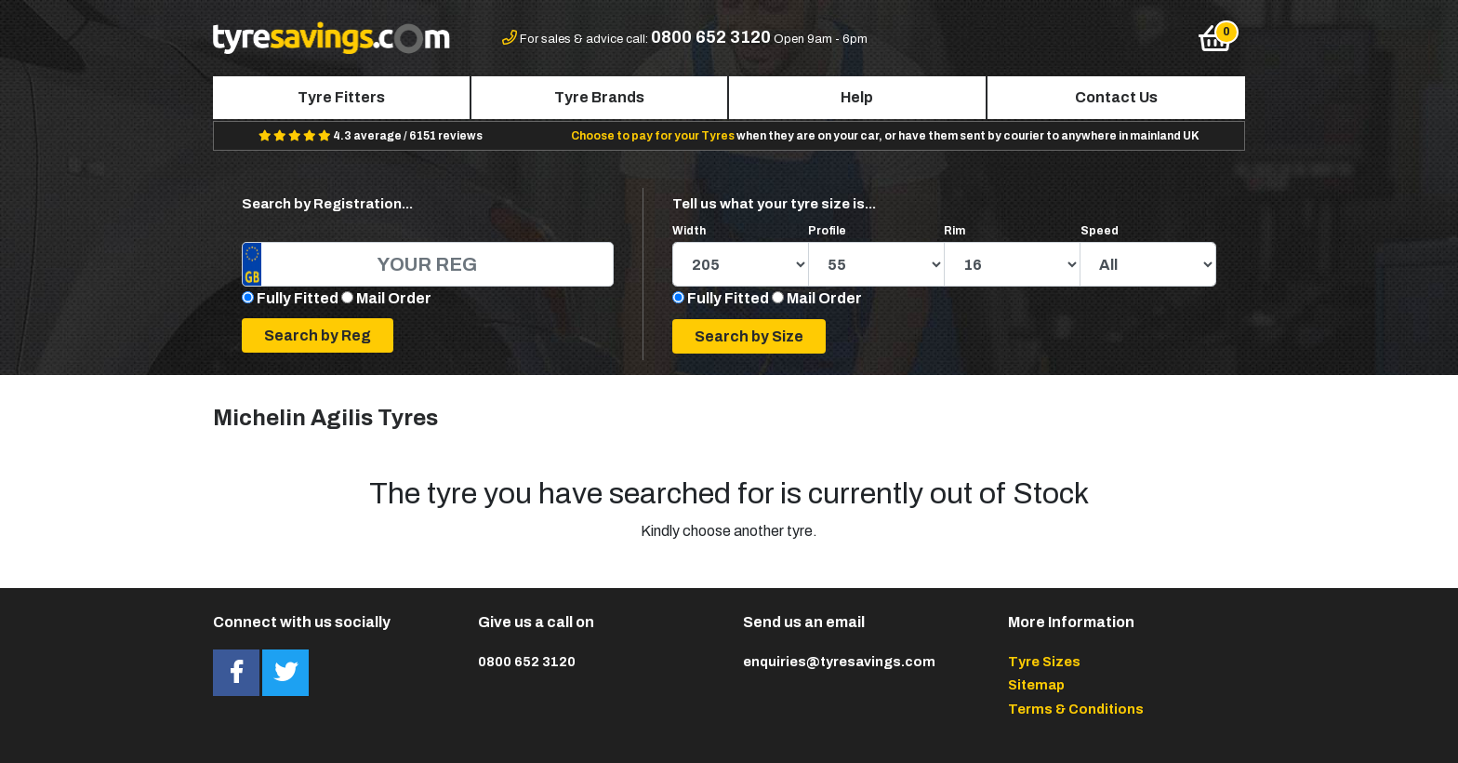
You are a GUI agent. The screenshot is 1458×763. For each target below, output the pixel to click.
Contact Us (1116, 97)
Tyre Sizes (1044, 661)
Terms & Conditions (1076, 709)
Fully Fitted (297, 298)
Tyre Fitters (341, 97)
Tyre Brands (599, 97)
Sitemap (1036, 684)
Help (857, 97)
